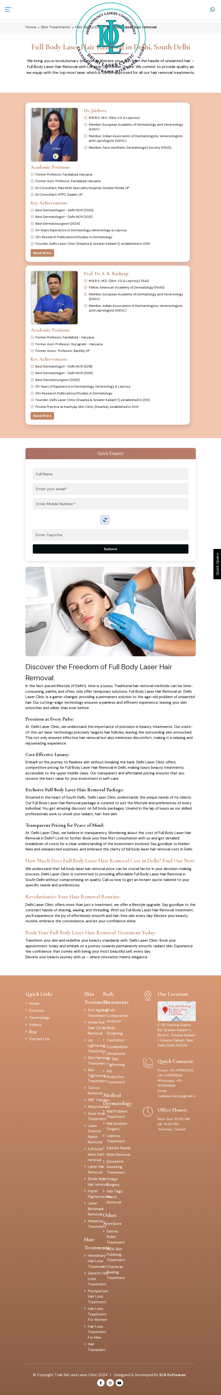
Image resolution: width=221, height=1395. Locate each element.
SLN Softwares (172, 1375)
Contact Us (39, 1038)
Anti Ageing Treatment (97, 1013)
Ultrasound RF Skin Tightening (116, 1059)
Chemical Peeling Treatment (116, 1272)
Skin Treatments (97, 998)
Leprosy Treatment (116, 1138)
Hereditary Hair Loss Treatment (97, 1261)
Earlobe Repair (119, 1148)
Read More (42, 253)
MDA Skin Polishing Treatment (116, 1254)
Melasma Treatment (97, 1224)
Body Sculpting (115, 1031)
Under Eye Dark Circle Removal (97, 1028)
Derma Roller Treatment (116, 1237)
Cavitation (115, 1040)
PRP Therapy (98, 1100)
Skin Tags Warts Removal (115, 1197)
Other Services (112, 1219)
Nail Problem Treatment (117, 1114)
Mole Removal (118, 1154)
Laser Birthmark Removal (96, 1209)
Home (34, 1003)
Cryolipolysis (117, 1046)
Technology (39, 1017)
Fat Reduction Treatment (116, 1077)
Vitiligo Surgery (113, 1182)
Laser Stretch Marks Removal (95, 1134)
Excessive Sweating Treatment (116, 1167)
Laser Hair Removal (96, 1169)
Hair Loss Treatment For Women (97, 1314)
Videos (35, 1024)
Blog (33, 1031)
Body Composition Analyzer (117, 1016)
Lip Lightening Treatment (97, 1046)
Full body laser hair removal (95, 1154)
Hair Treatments (97, 1243)
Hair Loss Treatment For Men (97, 1332)
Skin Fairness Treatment (98, 1060)
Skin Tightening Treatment (97, 1075)
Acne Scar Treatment (97, 1116)
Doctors (36, 1010)
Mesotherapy (99, 1106)
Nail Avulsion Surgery (117, 1126)
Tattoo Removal (95, 1090)
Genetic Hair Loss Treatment (98, 1279)
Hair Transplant (97, 1347)
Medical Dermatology (117, 1099)
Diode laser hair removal (98, 1181)
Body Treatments (115, 998)
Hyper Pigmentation (99, 1194)
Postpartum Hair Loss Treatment (98, 1297)
